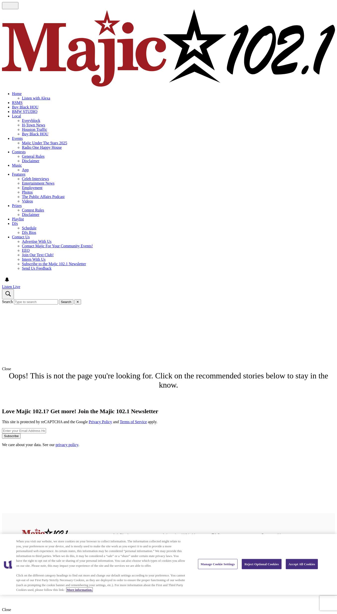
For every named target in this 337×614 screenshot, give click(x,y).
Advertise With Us (36, 241)
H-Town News (33, 125)
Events (17, 138)
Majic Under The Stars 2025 (44, 143)
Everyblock (31, 120)
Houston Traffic (34, 129)
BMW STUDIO (24, 111)
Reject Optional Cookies (261, 564)
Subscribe (11, 436)
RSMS (17, 103)
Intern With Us (34, 259)
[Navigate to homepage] (168, 48)
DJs (15, 223)
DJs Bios (29, 232)
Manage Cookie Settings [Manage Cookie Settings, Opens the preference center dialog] (218, 564)
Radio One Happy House (42, 147)
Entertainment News (38, 183)
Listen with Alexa (36, 98)
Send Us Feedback (36, 268)
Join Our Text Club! (38, 255)
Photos (27, 192)
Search (7, 302)
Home (17, 94)
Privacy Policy (100, 422)
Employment (32, 188)
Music (17, 165)
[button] (168, 369)
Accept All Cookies (302, 564)
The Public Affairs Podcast (43, 197)
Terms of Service (133, 422)
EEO (26, 250)
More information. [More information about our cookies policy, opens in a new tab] (79, 590)
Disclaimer (30, 161)
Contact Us (21, 237)
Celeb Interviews (35, 179)
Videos (27, 201)
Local (16, 116)
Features (18, 174)
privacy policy (67, 445)
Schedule (29, 228)
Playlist (18, 219)
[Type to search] (36, 302)
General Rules (33, 156)
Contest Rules (33, 210)
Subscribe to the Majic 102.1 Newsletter (54, 264)
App (25, 170)
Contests (19, 152)
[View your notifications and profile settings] (7, 280)
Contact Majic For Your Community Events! (57, 246)
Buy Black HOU (25, 107)
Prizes (17, 206)
